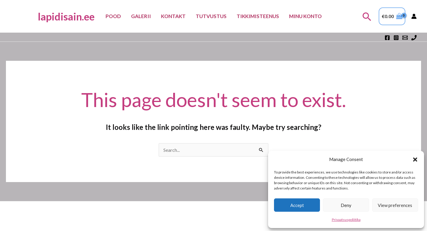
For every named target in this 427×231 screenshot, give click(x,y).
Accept (297, 205)
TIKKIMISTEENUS (258, 16)
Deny (346, 205)
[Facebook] (387, 37)
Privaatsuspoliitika (346, 219)
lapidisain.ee (66, 16)
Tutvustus (211, 16)
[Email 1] (405, 37)
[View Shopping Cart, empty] (392, 16)
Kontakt (173, 16)
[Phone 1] (414, 37)
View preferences (395, 205)
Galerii (141, 16)
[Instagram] (396, 37)
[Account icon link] (414, 16)
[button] (415, 160)
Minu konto (305, 16)
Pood (113, 16)
